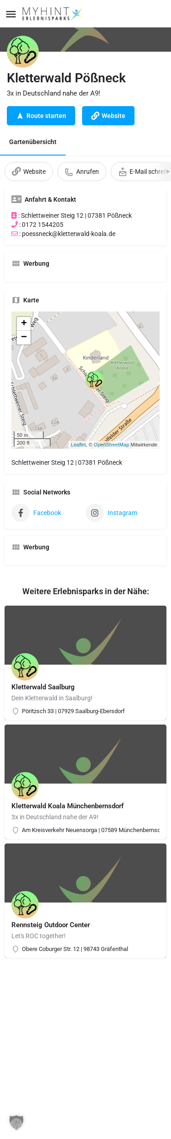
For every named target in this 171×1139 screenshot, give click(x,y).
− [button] (24, 337)
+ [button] (24, 324)
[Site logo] (53, 14)
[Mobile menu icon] (11, 14)
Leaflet (78, 444)
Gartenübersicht (33, 141)
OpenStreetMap (112, 444)
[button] (16, 1122)
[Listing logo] (23, 52)
